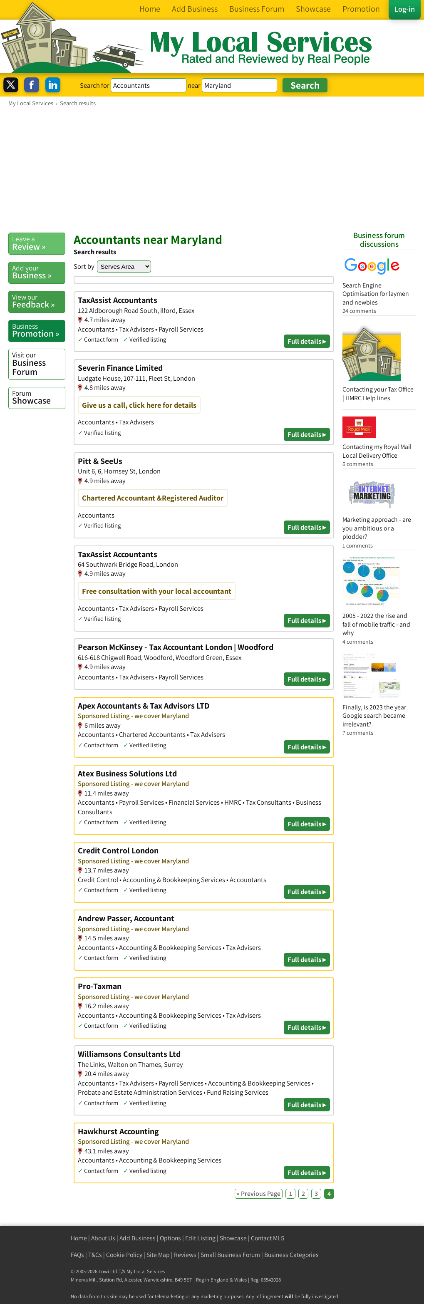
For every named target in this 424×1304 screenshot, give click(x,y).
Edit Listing (200, 1238)
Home (79, 1238)
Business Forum (38, 363)
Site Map (158, 1255)
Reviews (185, 1255)
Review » (38, 243)
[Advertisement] (212, 169)
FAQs (77, 1255)
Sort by (84, 266)
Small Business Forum (230, 1255)
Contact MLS (267, 1238)
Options (170, 1238)
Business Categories (291, 1255)
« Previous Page (258, 1193)
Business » (38, 272)
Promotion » (38, 330)
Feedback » (38, 301)
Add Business (137, 1238)
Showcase (38, 397)
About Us (103, 1238)
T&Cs (95, 1255)
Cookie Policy (124, 1255)
